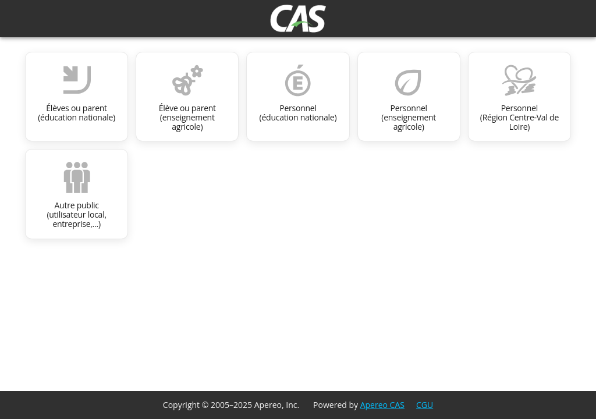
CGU (424, 405)
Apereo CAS (382, 404)
